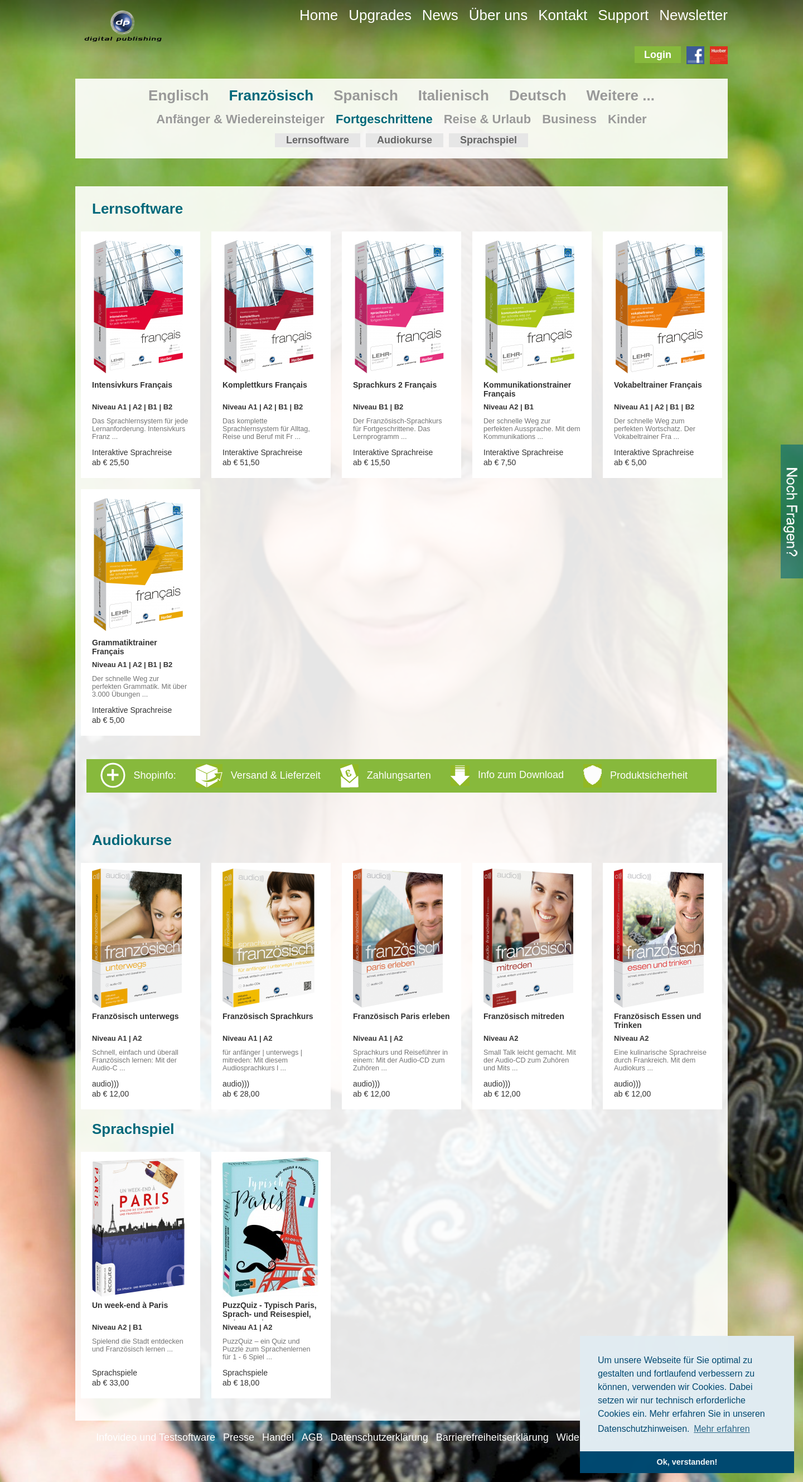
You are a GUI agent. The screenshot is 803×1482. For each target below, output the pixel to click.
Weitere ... (621, 95)
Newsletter (693, 15)
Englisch (178, 95)
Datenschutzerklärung (379, 1437)
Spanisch (365, 95)
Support (623, 15)
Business (569, 119)
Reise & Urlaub (487, 119)
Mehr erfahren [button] (722, 1428)
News (440, 15)
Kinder (627, 119)
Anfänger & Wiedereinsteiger (240, 119)
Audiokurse (404, 140)
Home (318, 15)
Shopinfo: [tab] (394, 775)
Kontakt (562, 15)
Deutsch (538, 95)
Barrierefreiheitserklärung (492, 1437)
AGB (312, 1437)
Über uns (498, 15)
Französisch (271, 95)
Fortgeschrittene (384, 119)
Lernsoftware (317, 140)
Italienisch (453, 95)
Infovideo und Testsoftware (155, 1437)
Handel (278, 1437)
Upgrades (380, 15)
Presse (238, 1437)
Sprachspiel (488, 140)
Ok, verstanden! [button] (687, 1461)
